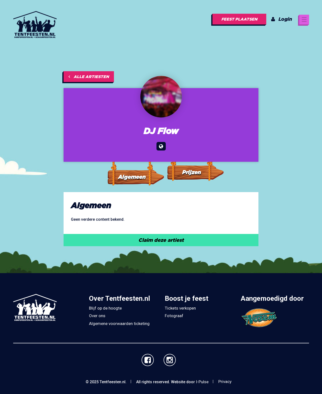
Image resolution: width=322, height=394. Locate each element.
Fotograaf (174, 315)
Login (281, 19)
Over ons (97, 315)
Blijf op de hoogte (105, 308)
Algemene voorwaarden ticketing (119, 323)
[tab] (135, 166)
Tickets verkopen (180, 308)
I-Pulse (202, 381)
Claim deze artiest (161, 240)
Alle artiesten (88, 76)
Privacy (225, 381)
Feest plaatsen (239, 19)
